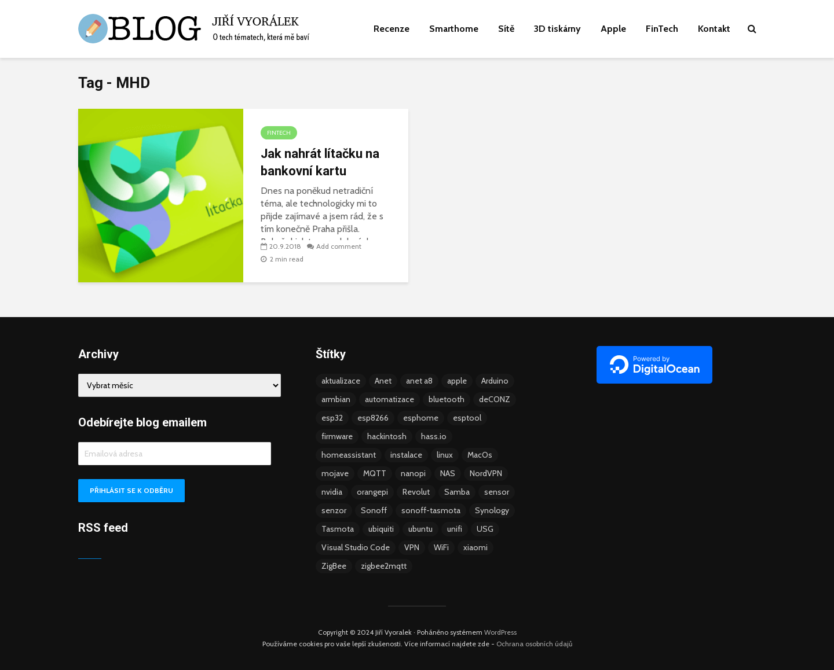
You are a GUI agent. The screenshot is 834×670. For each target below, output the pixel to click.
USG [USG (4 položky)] (485, 529)
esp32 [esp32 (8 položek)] (332, 418)
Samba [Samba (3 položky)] (457, 492)
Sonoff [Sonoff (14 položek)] (374, 510)
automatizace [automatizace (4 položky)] (389, 399)
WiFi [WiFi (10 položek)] (441, 547)
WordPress (500, 632)
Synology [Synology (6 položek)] (492, 510)
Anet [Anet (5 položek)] (383, 381)
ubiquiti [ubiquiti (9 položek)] (381, 529)
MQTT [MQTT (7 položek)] (374, 473)
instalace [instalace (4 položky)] (406, 455)
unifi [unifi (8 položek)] (454, 529)
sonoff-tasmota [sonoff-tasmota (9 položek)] (430, 510)
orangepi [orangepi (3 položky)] (372, 492)
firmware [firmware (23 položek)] (337, 436)
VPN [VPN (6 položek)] (411, 547)
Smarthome (453, 28)
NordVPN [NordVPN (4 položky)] (486, 473)
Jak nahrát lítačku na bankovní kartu (320, 162)
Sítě (506, 28)
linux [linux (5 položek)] (445, 455)
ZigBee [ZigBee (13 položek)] (333, 566)
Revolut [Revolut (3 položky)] (416, 492)
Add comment (338, 246)
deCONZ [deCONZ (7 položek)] (494, 399)
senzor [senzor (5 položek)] (333, 510)
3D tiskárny (557, 28)
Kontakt (714, 28)
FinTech (662, 28)
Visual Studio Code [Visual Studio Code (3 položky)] (355, 547)
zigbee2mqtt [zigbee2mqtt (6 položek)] (384, 566)
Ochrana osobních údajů (534, 643)
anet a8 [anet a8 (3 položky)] (419, 381)
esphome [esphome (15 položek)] (420, 418)
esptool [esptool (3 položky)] (467, 418)
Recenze (391, 28)
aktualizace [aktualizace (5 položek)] (340, 381)
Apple (613, 28)
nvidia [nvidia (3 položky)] (331, 492)
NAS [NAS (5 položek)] (447, 473)
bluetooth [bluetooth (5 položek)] (446, 399)
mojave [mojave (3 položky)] (335, 473)
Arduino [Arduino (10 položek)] (495, 381)
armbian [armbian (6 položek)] (335, 399)
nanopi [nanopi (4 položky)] (413, 473)
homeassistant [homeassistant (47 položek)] (348, 455)
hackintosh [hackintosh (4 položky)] (387, 436)
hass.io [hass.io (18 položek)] (434, 436)
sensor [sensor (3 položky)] (496, 492)
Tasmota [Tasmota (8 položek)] (337, 529)
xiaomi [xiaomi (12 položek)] (475, 547)
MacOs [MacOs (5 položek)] (479, 455)
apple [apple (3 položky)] (457, 381)
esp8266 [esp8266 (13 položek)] (373, 418)
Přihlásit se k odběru (131, 490)
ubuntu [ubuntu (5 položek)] (420, 529)
